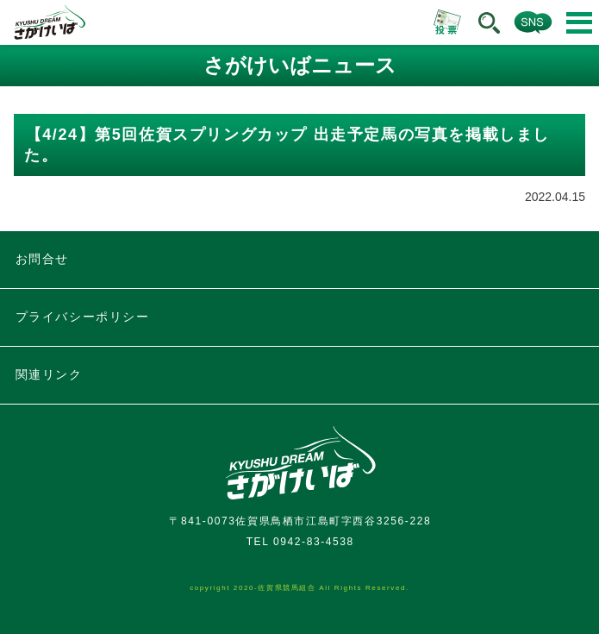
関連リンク (49, 374)
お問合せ (42, 259)
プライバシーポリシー (83, 316)
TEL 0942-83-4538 (300, 542)
